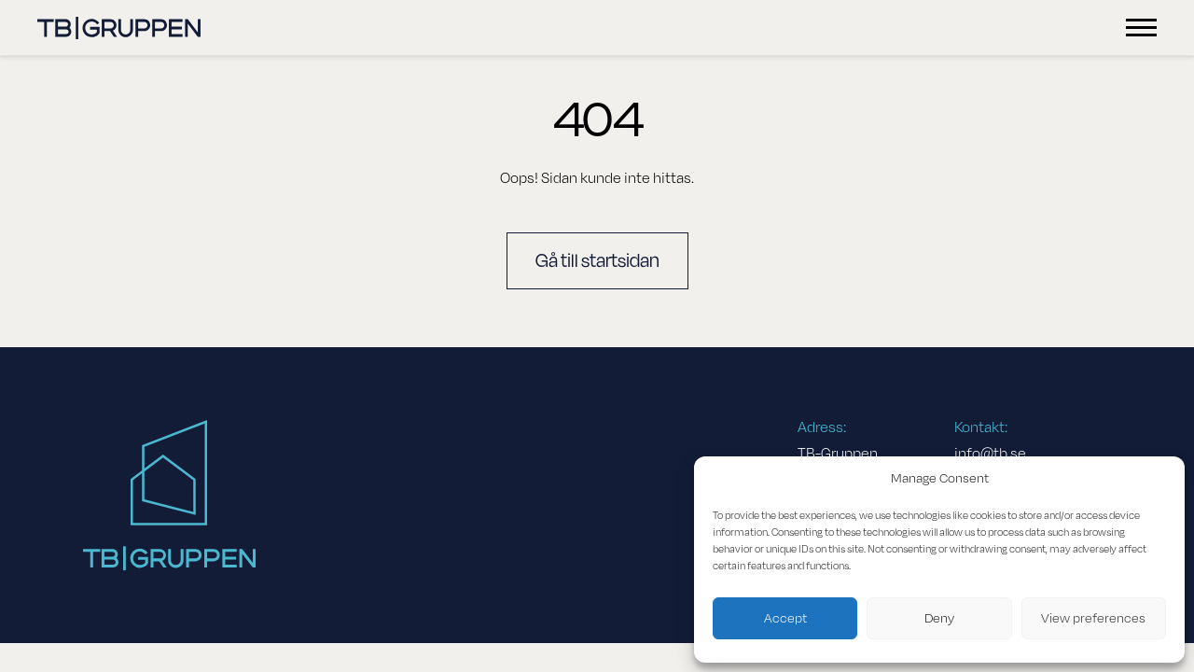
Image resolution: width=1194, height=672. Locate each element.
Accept (785, 618)
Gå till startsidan (597, 260)
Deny (939, 618)
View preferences (1093, 618)
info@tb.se (990, 453)
